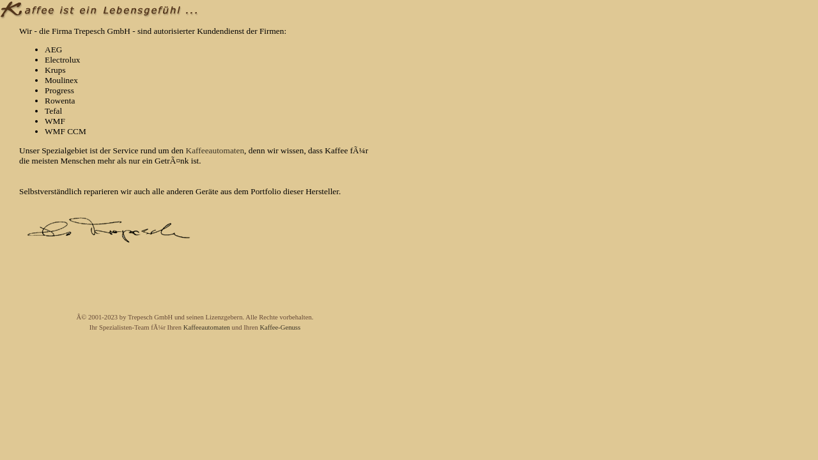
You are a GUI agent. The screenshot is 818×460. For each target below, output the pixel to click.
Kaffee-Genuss (279, 327)
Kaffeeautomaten (215, 150)
